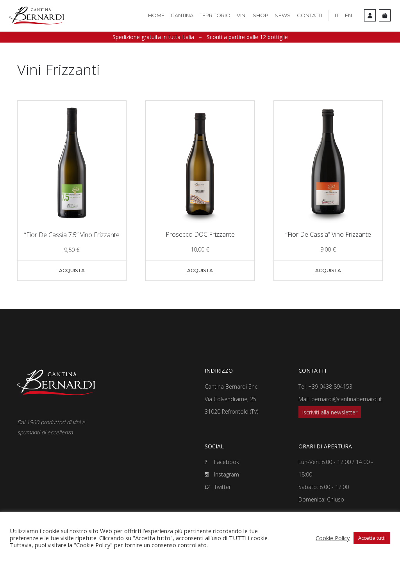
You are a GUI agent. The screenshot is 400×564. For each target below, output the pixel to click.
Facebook (222, 462)
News (283, 15)
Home (156, 15)
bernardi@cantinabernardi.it (346, 399)
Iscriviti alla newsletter (329, 412)
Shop (260, 15)
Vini (241, 15)
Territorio (215, 15)
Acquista (72, 270)
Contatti (309, 15)
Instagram (222, 474)
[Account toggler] (370, 15)
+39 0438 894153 (330, 386)
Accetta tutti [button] (372, 537)
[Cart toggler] (385, 15)
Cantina (182, 15)
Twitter (218, 487)
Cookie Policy (333, 537)
